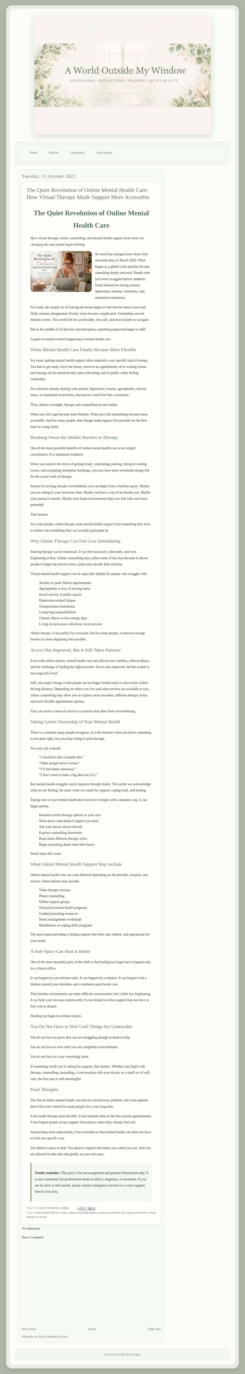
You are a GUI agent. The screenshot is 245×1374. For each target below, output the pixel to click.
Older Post (154, 1329)
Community (77, 152)
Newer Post (29, 1329)
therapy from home (137, 1212)
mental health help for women (51, 1212)
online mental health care (111, 1212)
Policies (54, 152)
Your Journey (104, 152)
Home (33, 152)
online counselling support (83, 1212)
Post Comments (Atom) (53, 1336)
